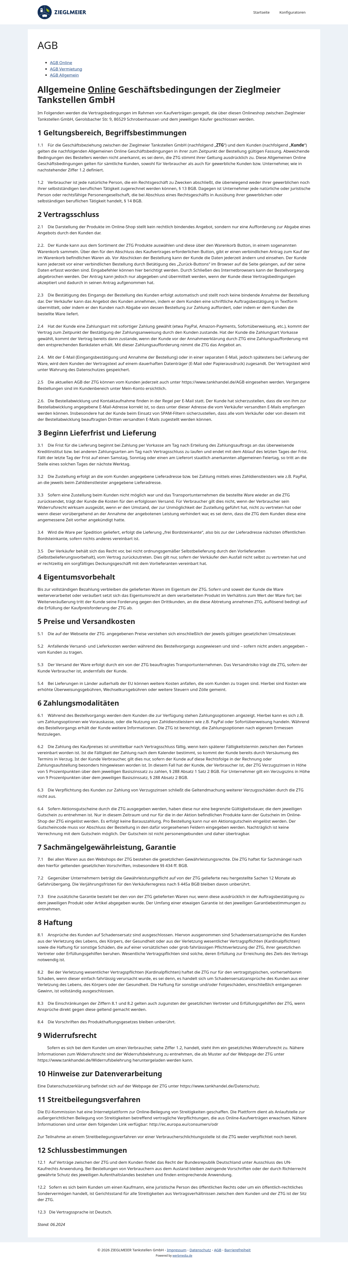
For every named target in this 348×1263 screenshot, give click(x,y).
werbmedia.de (182, 1255)
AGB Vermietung (66, 69)
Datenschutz (200, 1249)
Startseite (261, 12)
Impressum (176, 1249)
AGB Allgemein (64, 75)
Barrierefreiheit (237, 1249)
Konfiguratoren (292, 12)
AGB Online (61, 62)
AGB (217, 1249)
